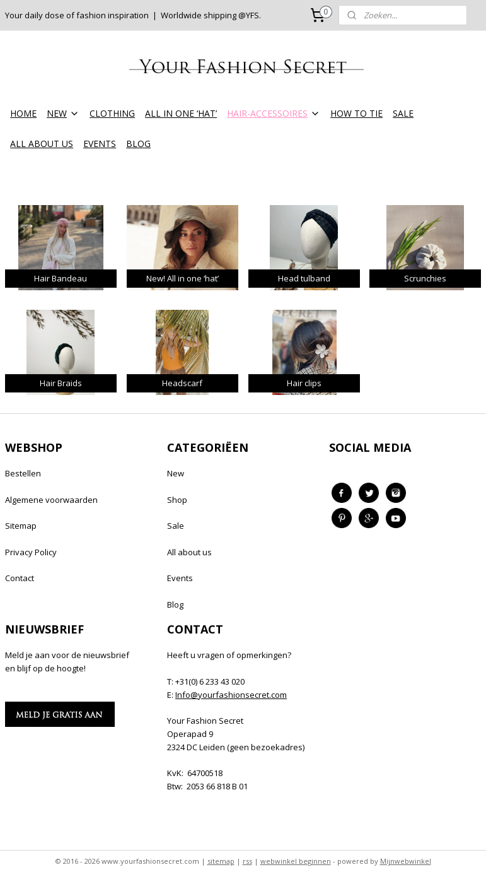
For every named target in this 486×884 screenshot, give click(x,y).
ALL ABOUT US (41, 144)
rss (247, 861)
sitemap (220, 861)
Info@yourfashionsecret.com (231, 694)
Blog (175, 604)
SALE (403, 113)
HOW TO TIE (356, 113)
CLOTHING (112, 113)
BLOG (138, 144)
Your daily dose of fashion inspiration (77, 15)
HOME (23, 113)
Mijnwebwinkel (405, 861)
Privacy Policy (31, 552)
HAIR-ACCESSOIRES (273, 113)
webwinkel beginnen (295, 861)
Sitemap (21, 525)
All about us (189, 552)
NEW (63, 113)
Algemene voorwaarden (51, 499)
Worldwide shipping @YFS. (211, 15)
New (175, 473)
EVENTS (99, 144)
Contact (19, 578)
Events (180, 578)
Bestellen (23, 473)
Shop (177, 499)
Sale (175, 525)
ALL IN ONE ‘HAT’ (181, 113)
